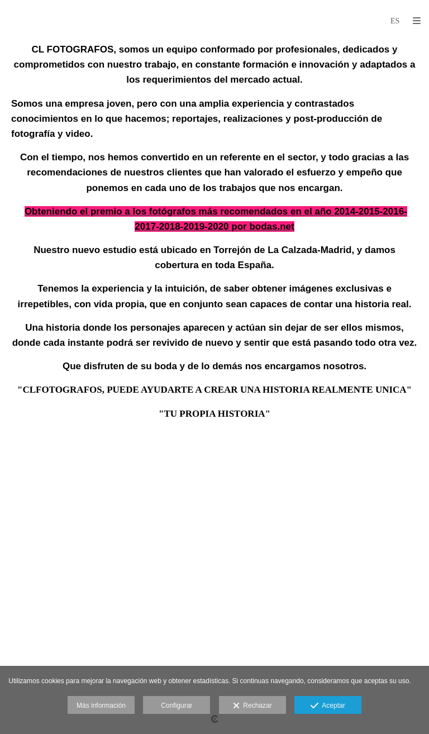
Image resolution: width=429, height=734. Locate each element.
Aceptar (328, 706)
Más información (101, 705)
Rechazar (252, 706)
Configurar (176, 705)
